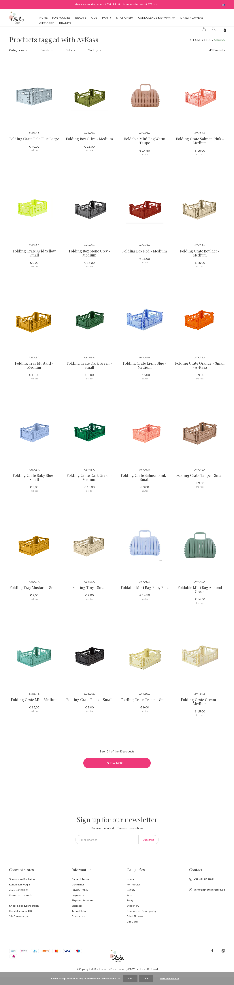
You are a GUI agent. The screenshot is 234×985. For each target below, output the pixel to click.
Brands (65, 23)
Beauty (80, 17)
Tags (207, 40)
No (146, 978)
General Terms (80, 879)
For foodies (61, 17)
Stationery (125, 17)
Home (43, 17)
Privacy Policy (80, 889)
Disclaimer (78, 884)
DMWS (132, 969)
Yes (130, 978)
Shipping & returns (83, 900)
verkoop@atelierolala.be (209, 889)
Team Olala (79, 911)
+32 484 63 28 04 (204, 879)
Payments (78, 895)
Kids (94, 17)
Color (69, 50)
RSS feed (152, 969)
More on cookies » (169, 978)
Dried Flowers (191, 17)
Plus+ (142, 969)
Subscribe (148, 839)
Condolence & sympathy (157, 17)
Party (107, 17)
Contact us (78, 916)
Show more (117, 763)
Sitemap (77, 905)
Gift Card (46, 23)
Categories (16, 50)
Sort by (93, 50)
